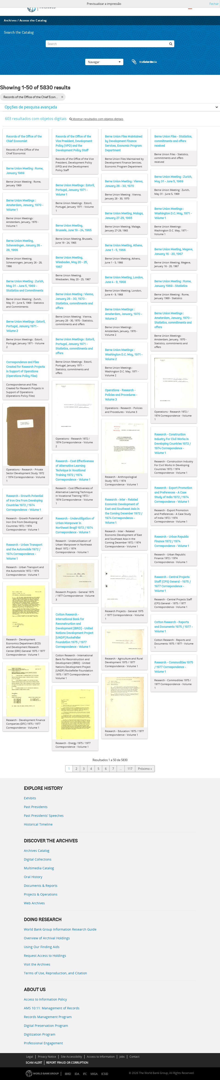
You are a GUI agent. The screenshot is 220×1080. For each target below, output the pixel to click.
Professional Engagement (43, 1043)
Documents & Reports (40, 885)
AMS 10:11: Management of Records (51, 1008)
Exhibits (30, 798)
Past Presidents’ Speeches (44, 815)
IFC (85, 1074)
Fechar (214, 4)
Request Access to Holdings (45, 955)
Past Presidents (36, 807)
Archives (10, 20)
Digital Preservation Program (46, 1025)
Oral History (33, 877)
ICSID (104, 1074)
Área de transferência (139, 62)
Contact (134, 1057)
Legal (29, 1057)
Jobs (122, 1057)
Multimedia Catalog (39, 868)
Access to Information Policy (45, 999)
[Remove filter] (62, 96)
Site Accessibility (71, 1057)
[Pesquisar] (170, 43)
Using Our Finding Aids (41, 947)
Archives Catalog (36, 850)
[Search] (110, 43)
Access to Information (101, 1057)
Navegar (104, 62)
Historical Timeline (38, 824)
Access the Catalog (33, 20)
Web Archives (34, 903)
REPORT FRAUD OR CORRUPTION (67, 1063)
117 (129, 769)
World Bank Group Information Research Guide (60, 929)
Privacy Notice (47, 1057)
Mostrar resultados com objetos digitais (96, 119)
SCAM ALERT (34, 1063)
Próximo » (145, 769)
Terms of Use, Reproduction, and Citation (55, 973)
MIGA (94, 1074)
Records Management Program (48, 1017)
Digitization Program (39, 1034)
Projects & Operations (40, 894)
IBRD (68, 1074)
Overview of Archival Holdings (47, 938)
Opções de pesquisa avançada (31, 107)
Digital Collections (37, 859)
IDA (77, 1074)
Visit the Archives (37, 964)
